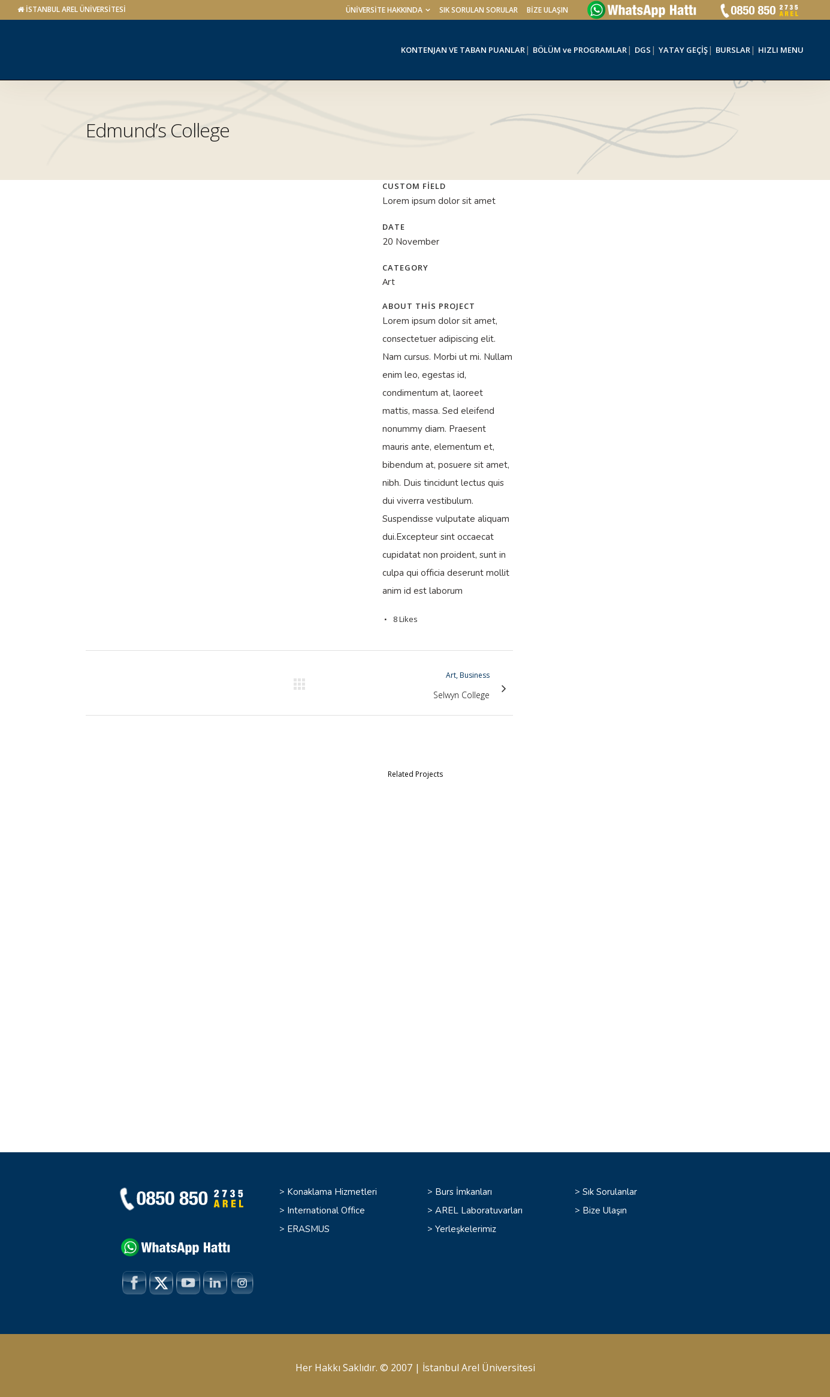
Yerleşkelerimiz (465, 1224)
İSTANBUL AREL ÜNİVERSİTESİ (76, 9)
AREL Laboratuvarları (479, 1206)
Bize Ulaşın (604, 1206)
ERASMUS (308, 1224)
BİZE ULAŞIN (547, 10)
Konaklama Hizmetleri (332, 1187)
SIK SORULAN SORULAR (478, 10)
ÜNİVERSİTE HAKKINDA (384, 10)
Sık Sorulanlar (609, 1187)
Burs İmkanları (463, 1187)
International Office (326, 1206)
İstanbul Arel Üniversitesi (478, 1363)
